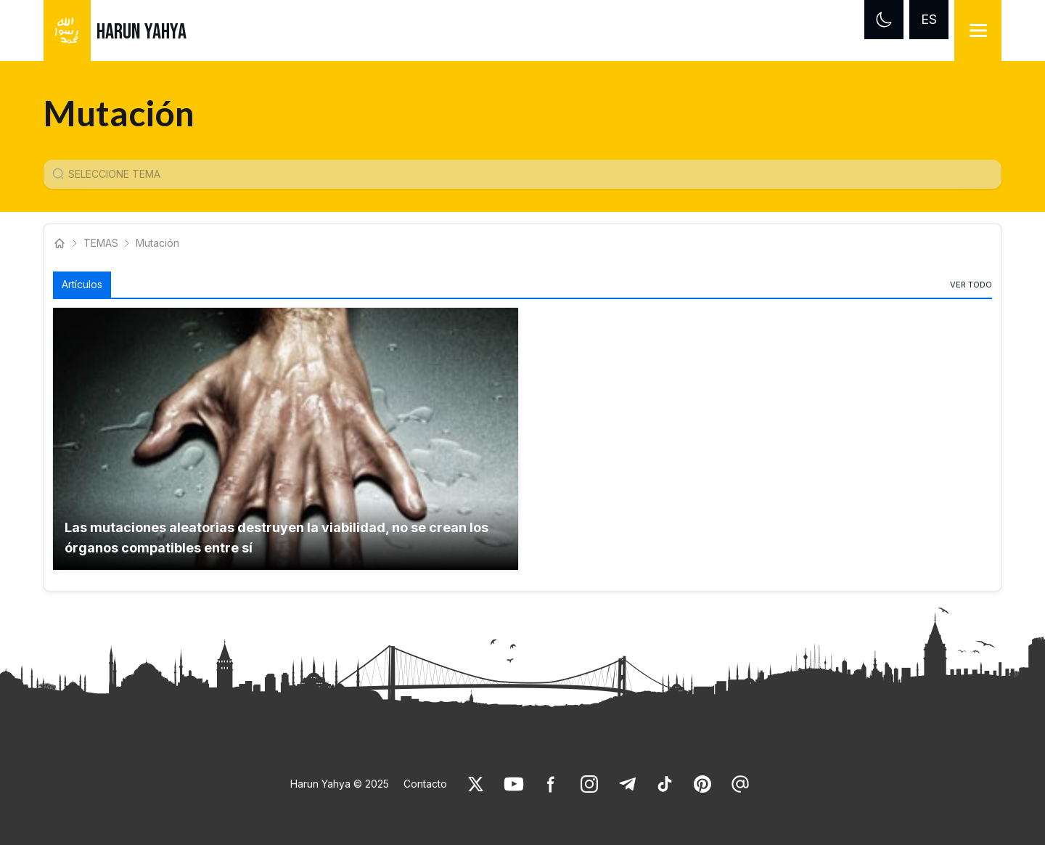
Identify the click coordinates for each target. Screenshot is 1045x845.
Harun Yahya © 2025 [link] (339, 783)
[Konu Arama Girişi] (528, 174)
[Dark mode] (883, 19)
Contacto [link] (425, 783)
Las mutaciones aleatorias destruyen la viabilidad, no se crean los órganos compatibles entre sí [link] (276, 537)
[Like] (476, 784)
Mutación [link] (157, 243)
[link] (971, 285)
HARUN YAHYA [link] (142, 32)
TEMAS (100, 243)
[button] (285, 439)
